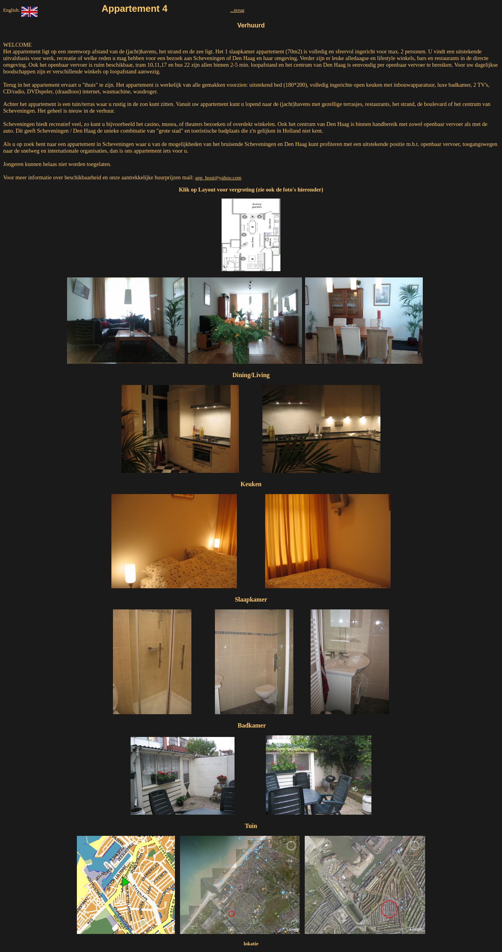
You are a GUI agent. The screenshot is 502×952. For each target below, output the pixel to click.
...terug (237, 10)
